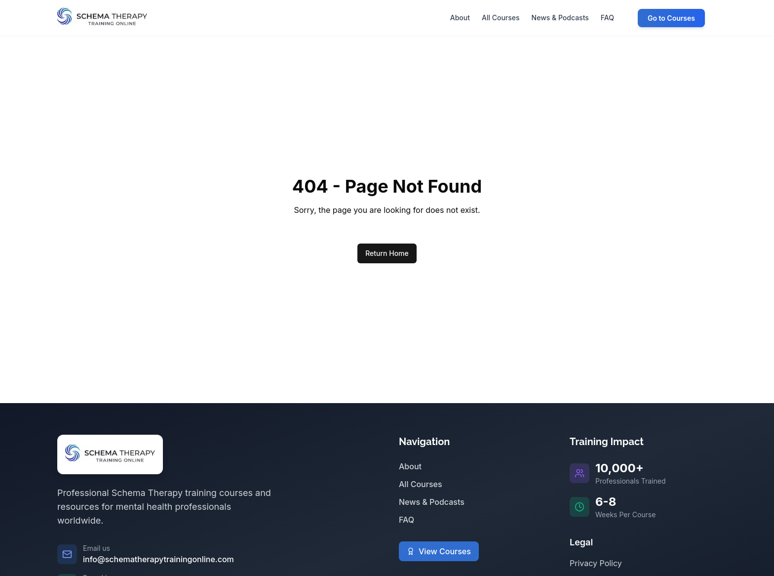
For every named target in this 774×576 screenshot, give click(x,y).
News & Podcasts (431, 502)
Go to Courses (671, 18)
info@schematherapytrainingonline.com (158, 559)
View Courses (439, 551)
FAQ (406, 520)
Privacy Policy (596, 563)
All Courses (420, 484)
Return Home (387, 253)
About (410, 466)
